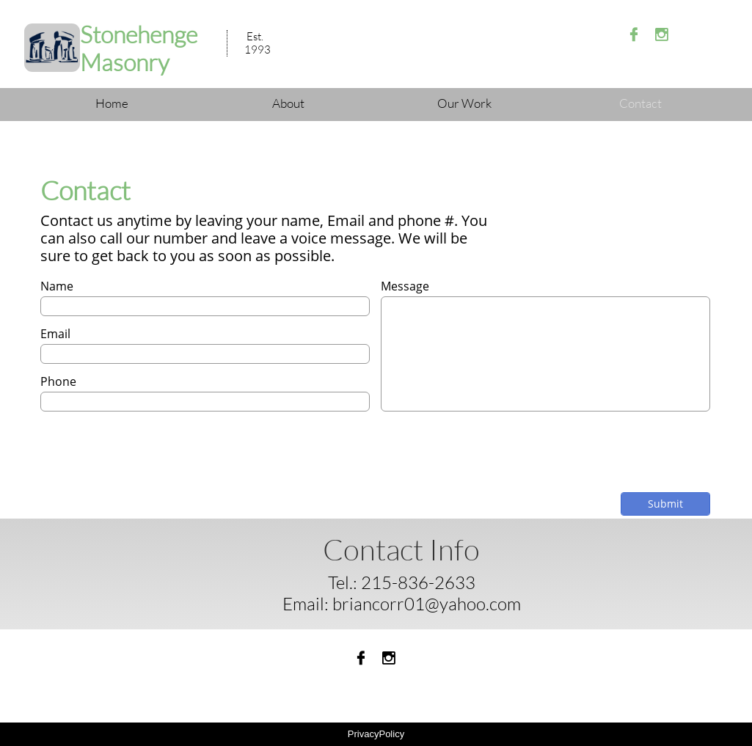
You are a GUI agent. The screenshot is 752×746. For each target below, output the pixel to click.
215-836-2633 (418, 582)
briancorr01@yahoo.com (426, 604)
